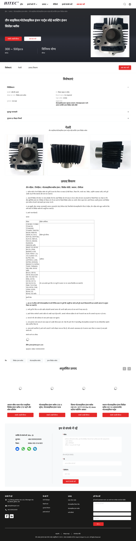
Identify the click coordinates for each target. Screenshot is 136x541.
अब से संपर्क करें (71, 481)
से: (64, 459)
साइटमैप (57, 533)
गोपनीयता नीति (77, 533)
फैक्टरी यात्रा (45, 504)
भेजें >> (98, 524)
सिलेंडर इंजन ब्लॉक (18, 360)
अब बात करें (32, 39)
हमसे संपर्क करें (46, 512)
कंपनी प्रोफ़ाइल (46, 500)
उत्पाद (10, 11)
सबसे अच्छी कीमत (13, 39)
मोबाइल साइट (66, 533)
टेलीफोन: (66, 470)
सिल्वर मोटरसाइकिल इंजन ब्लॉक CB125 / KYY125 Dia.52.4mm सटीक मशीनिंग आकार (83, 407)
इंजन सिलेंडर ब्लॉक (52, 360)
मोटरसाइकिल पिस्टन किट (74, 504)
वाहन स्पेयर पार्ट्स (72, 500)
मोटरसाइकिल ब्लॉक (35, 360)
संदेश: (65, 434)
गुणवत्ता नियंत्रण (46, 508)
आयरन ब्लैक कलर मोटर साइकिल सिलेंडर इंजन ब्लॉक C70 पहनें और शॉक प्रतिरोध (19, 407)
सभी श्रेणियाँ (71, 512)
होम (6, 11)
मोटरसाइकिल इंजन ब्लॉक (20, 11)
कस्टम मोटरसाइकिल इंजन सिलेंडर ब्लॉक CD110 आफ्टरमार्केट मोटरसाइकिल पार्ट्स (114, 407)
